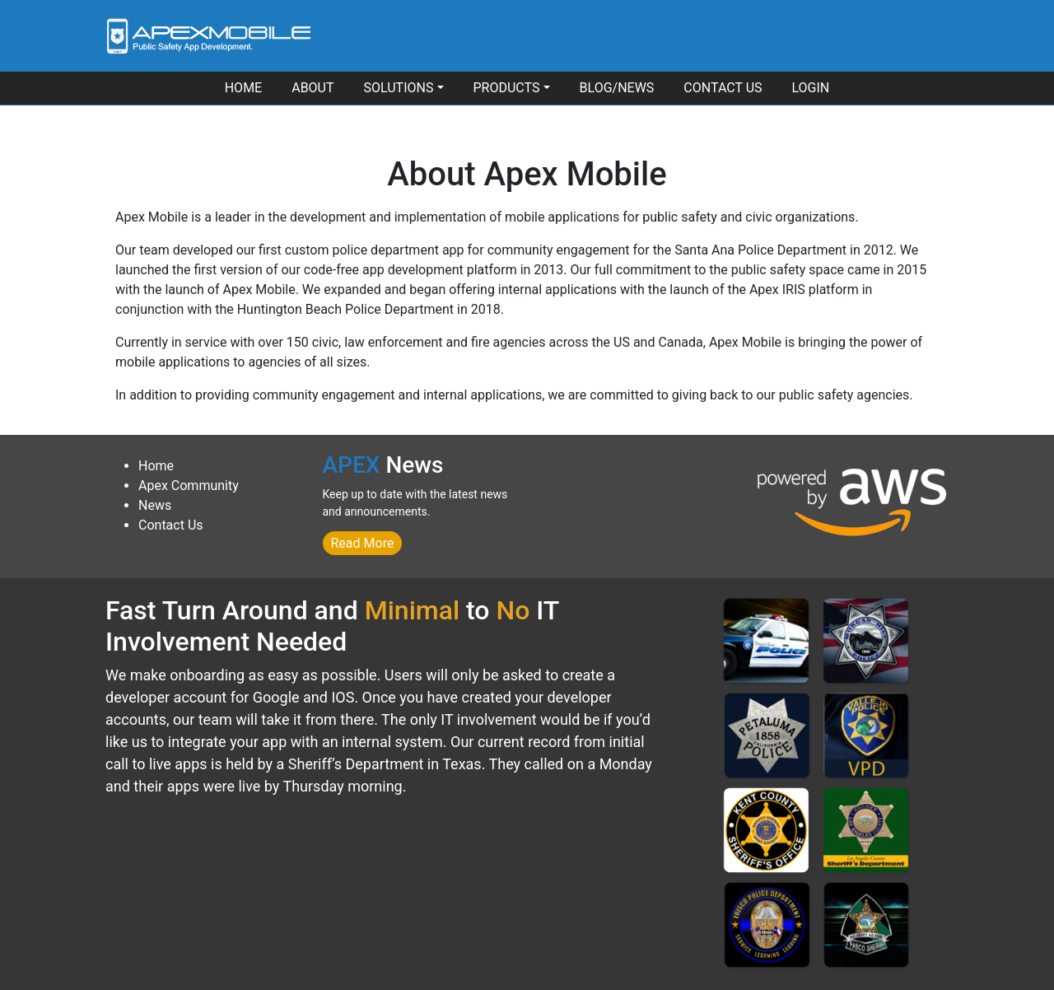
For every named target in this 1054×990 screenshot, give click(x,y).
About (312, 88)
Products (506, 88)
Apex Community (188, 485)
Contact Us (722, 88)
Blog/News (617, 88)
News (154, 505)
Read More (362, 543)
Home (243, 88)
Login (811, 88)
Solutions (399, 88)
